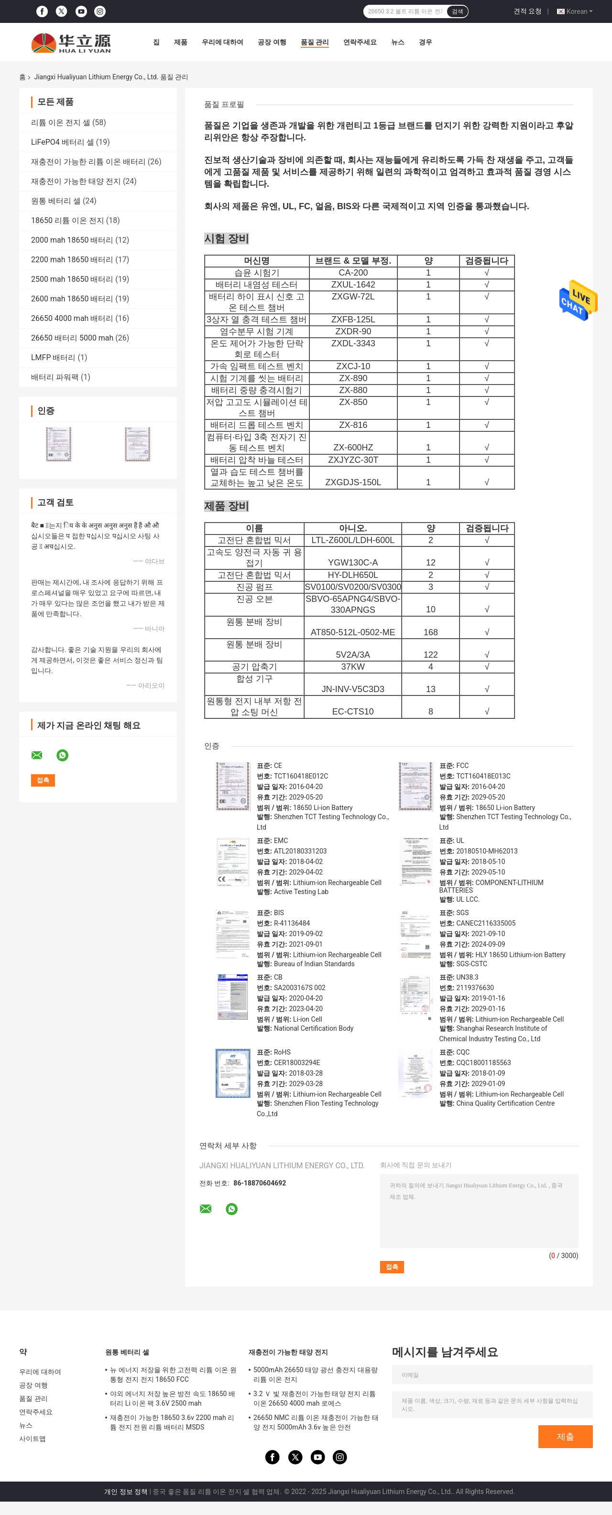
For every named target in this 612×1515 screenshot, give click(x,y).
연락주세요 (360, 42)
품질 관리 (315, 42)
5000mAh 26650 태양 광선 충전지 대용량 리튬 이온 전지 (315, 1374)
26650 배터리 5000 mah (72, 337)
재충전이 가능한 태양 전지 (76, 181)
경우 (425, 42)
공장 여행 (272, 42)
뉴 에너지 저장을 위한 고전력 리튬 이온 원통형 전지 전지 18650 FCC (173, 1374)
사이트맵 (32, 1438)
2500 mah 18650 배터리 (72, 279)
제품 (180, 42)
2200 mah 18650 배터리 (72, 259)
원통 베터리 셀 (56, 200)
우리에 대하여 (222, 42)
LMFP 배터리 (53, 357)
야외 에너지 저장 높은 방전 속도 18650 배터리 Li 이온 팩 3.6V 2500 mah (172, 1398)
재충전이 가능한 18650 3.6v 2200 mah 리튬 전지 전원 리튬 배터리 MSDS (172, 1422)
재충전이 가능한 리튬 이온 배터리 (88, 161)
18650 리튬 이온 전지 (67, 220)
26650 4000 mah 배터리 (72, 318)
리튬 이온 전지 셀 (60, 122)
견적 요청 (528, 11)
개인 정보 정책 (126, 1491)
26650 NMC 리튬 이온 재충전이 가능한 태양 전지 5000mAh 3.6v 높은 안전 (316, 1422)
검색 (457, 11)
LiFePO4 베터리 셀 (62, 142)
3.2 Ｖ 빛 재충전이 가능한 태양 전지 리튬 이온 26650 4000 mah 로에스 (314, 1398)
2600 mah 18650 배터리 (72, 298)
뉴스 (397, 42)
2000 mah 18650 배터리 (72, 240)
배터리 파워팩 (55, 377)
